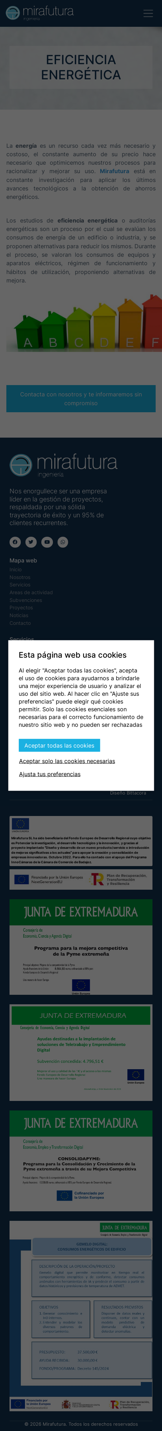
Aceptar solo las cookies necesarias (67, 761)
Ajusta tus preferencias (49, 774)
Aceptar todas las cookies (59, 745)
